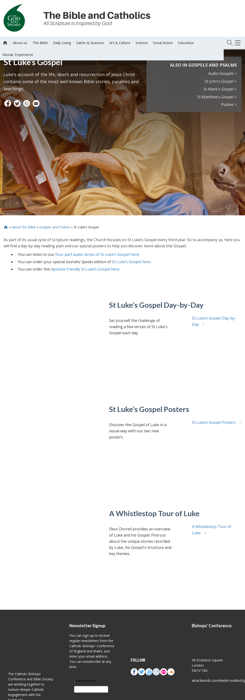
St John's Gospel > (221, 81)
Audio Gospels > (222, 73)
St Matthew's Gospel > (217, 96)
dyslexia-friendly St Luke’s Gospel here (85, 269)
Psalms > (229, 104)
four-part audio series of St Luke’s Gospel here (97, 254)
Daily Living (62, 42)
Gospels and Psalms (54, 227)
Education (186, 42)
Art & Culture (119, 42)
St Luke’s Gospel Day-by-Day (156, 305)
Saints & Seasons (90, 42)
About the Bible (24, 227)
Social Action (163, 42)
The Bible (40, 42)
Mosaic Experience (18, 54)
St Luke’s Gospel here (131, 261)
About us (20, 42)
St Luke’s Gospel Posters (149, 409)
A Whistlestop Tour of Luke (154, 513)
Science (142, 42)
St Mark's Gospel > (220, 89)
